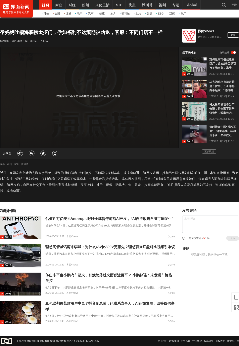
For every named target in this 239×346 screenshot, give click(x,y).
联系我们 (174, 341)
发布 (232, 238)
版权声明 (220, 341)
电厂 (182, 13)
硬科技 (125, 13)
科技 (45, 13)
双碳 (171, 13)
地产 (78, 13)
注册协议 (197, 341)
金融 (56, 13)
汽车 (90, 13)
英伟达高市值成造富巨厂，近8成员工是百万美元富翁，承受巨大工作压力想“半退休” (222, 64)
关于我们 (162, 341)
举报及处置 (233, 341)
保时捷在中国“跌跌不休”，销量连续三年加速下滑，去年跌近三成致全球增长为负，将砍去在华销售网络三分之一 (222, 131)
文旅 (137, 13)
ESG (160, 13)
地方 (112, 13)
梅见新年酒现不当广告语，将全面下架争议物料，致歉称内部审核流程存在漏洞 (221, 109)
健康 (101, 13)
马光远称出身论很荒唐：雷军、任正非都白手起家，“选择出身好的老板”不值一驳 (222, 86)
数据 (148, 13)
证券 (67, 13)
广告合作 (185, 341)
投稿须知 (209, 341)
